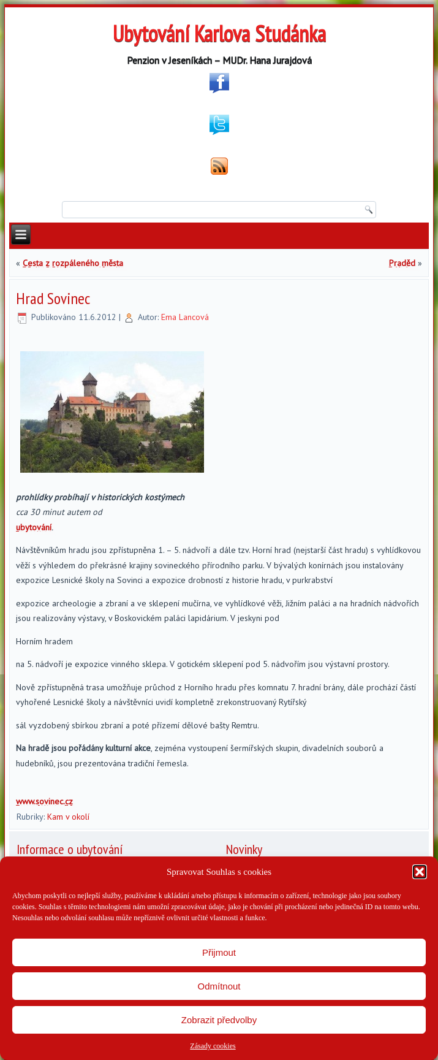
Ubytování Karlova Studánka (219, 33)
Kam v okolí (68, 816)
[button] (419, 872)
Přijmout (219, 952)
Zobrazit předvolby (219, 1020)
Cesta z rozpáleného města (73, 263)
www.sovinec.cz (44, 801)
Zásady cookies (212, 1046)
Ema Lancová (185, 316)
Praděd (402, 263)
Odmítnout (218, 986)
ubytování (33, 527)
